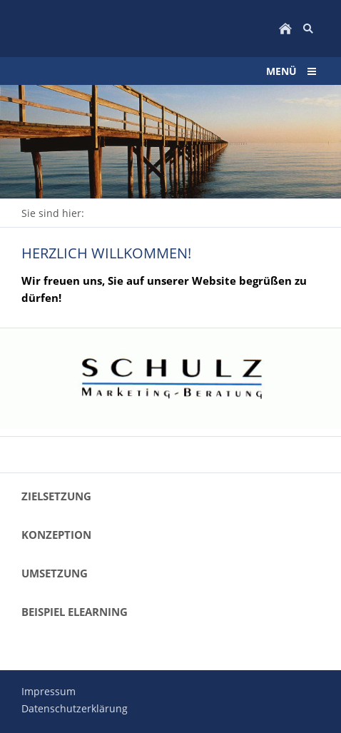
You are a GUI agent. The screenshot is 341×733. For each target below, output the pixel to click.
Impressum (48, 691)
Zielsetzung (56, 496)
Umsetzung (54, 573)
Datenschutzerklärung (74, 708)
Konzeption (56, 534)
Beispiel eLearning (74, 612)
